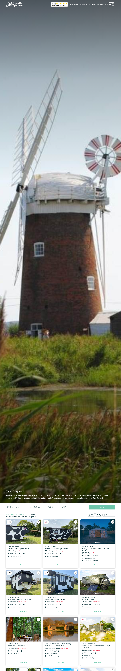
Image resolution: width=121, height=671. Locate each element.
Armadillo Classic (88, 599)
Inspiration (83, 4)
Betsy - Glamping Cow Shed (55, 599)
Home (7, 514)
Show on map (22, 551)
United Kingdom (15, 514)
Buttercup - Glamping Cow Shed (57, 549)
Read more (23, 565)
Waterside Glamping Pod (54, 646)
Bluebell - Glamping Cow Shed (19, 599)
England (23, 514)
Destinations (74, 4)
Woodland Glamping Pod (17, 646)
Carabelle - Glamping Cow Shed (20, 549)
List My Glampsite (98, 4)
